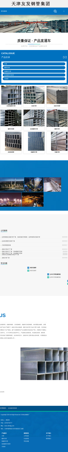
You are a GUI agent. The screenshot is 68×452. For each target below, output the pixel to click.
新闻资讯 (26, 433)
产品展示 (4, 433)
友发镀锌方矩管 (9, 75)
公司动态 (26, 436)
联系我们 (48, 438)
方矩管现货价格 (6, 245)
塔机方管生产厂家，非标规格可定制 (12, 251)
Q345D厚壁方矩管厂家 (8, 241)
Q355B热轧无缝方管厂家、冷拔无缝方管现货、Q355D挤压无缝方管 (21, 237)
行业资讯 (26, 438)
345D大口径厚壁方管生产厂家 (10, 254)
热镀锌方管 (7, 71)
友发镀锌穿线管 (12, 408)
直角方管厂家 (6, 258)
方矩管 (6, 78)
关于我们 (48, 433)
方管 (5, 64)
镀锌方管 (7, 67)
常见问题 (26, 441)
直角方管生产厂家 (7, 249)
